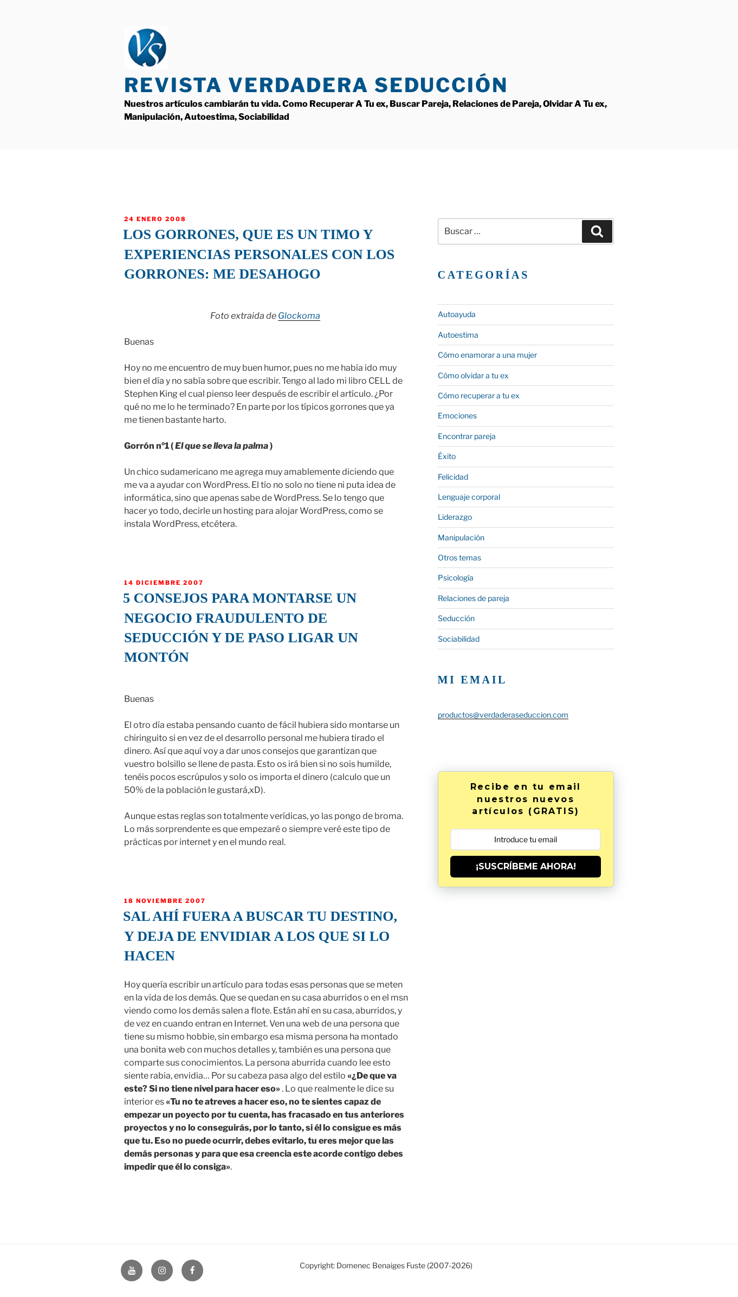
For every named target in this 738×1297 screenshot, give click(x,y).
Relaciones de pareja (473, 598)
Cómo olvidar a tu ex (473, 375)
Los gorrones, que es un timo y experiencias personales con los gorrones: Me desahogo (258, 254)
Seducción (456, 618)
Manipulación (461, 537)
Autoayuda (457, 314)
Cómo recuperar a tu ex (479, 395)
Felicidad (453, 476)
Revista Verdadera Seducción (316, 85)
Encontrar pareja (467, 436)
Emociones (457, 415)
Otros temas (459, 557)
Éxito (447, 456)
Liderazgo (455, 516)
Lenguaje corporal (469, 496)
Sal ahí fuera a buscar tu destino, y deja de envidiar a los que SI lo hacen (260, 936)
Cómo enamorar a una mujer (487, 354)
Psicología (456, 577)
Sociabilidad (459, 638)
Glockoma (299, 316)
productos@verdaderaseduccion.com (503, 714)
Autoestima (458, 334)
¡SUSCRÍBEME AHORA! (526, 866)
